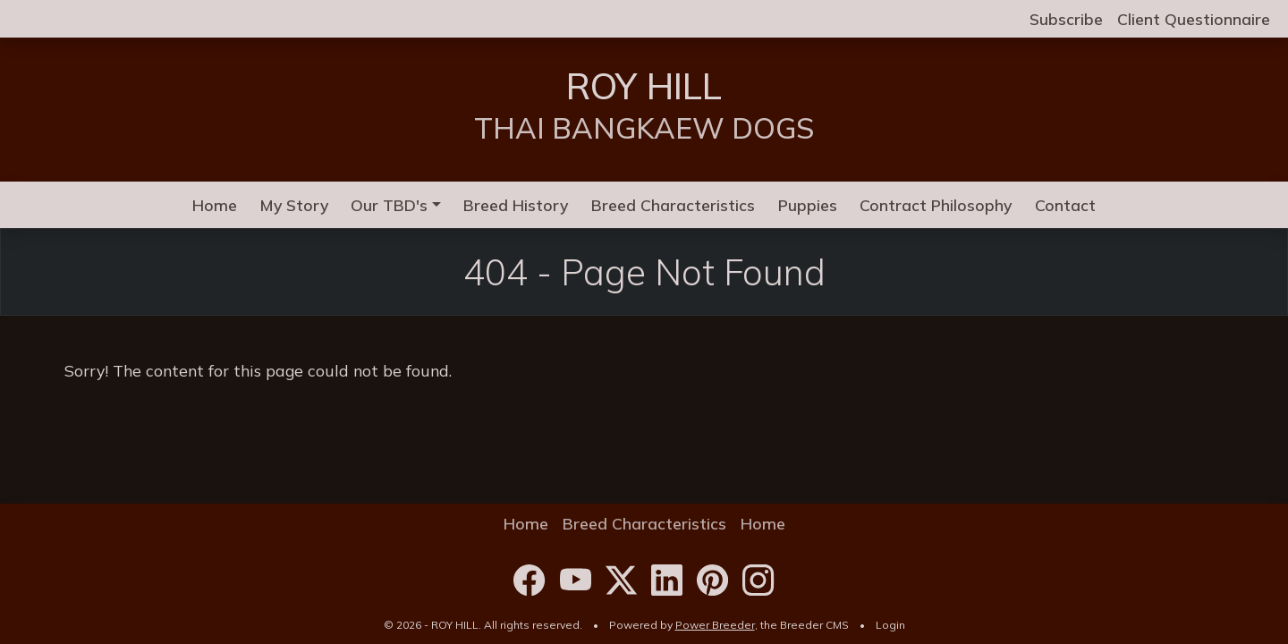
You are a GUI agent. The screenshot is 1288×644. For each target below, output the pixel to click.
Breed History (515, 205)
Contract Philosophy (936, 205)
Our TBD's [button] (389, 205)
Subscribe (1066, 19)
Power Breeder (715, 624)
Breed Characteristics (673, 205)
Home (214, 205)
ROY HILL (644, 86)
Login (890, 624)
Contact (1065, 205)
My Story (294, 205)
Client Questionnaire (1193, 19)
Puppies (807, 205)
